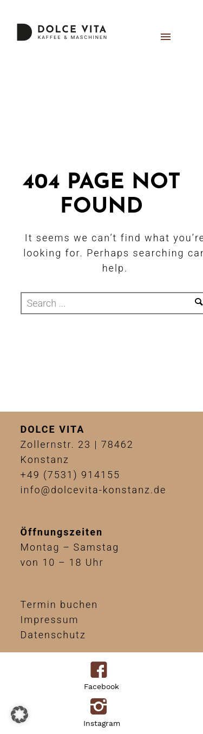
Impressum (50, 619)
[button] (19, 714)
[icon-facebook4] (101, 670)
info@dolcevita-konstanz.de (94, 489)
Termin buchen (60, 604)
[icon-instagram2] (101, 707)
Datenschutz (53, 634)
